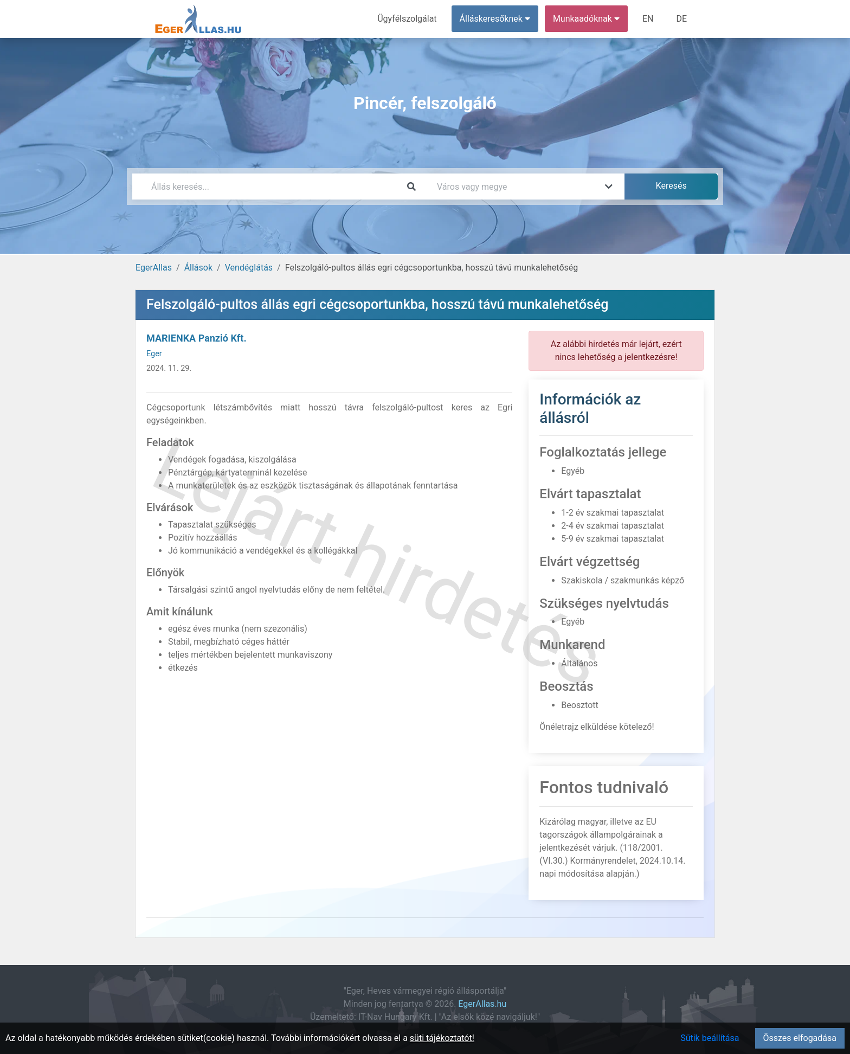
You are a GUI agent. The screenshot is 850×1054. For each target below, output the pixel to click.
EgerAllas (154, 267)
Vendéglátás (249, 267)
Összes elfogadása (799, 1038)
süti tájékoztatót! (442, 1038)
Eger (154, 353)
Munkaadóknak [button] (586, 19)
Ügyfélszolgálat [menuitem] (406, 19)
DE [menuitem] (681, 19)
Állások (198, 267)
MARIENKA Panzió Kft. (196, 338)
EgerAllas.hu (482, 1004)
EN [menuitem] (648, 19)
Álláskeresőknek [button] (495, 19)
